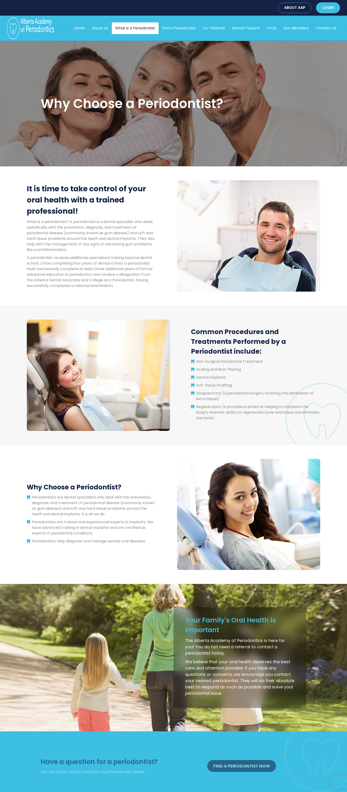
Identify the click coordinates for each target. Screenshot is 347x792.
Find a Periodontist (179, 28)
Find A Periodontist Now (241, 766)
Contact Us (326, 28)
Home (79, 28)
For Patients (214, 28)
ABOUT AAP (294, 7)
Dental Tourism (246, 28)
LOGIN (328, 7)
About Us (100, 28)
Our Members (296, 28)
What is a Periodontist (135, 28)
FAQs (271, 28)
